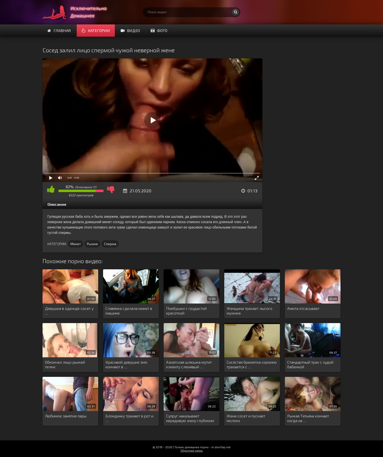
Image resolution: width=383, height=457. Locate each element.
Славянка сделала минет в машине (129, 310)
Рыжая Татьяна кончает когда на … (308, 418)
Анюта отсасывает (303, 308)
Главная (59, 30)
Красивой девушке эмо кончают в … (126, 364)
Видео (130, 30)
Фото (159, 30)
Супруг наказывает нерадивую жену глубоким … (190, 418)
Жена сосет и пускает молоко (246, 418)
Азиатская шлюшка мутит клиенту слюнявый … (189, 364)
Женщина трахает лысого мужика (249, 310)
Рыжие (92, 244)
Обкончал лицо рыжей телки (65, 364)
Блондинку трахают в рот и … (129, 418)
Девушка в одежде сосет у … (69, 310)
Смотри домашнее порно (79, 12)
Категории (96, 30)
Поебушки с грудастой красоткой (186, 310)
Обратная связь (192, 450)
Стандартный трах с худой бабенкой (310, 364)
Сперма (110, 244)
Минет (75, 244)
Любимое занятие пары (65, 415)
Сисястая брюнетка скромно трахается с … (252, 364)
